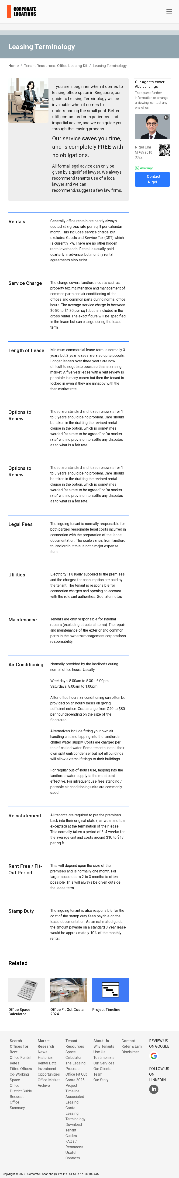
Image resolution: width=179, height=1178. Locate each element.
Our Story (101, 1080)
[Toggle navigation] (169, 11)
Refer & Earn (131, 1046)
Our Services (103, 1063)
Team (97, 1074)
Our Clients (102, 1069)
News (42, 1052)
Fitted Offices (21, 1069)
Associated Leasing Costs (74, 1102)
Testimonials (103, 1057)
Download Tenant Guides (73, 1130)
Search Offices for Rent (19, 1046)
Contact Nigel (153, 179)
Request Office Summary (17, 1102)
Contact (128, 1041)
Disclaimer (130, 1052)
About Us (101, 1041)
